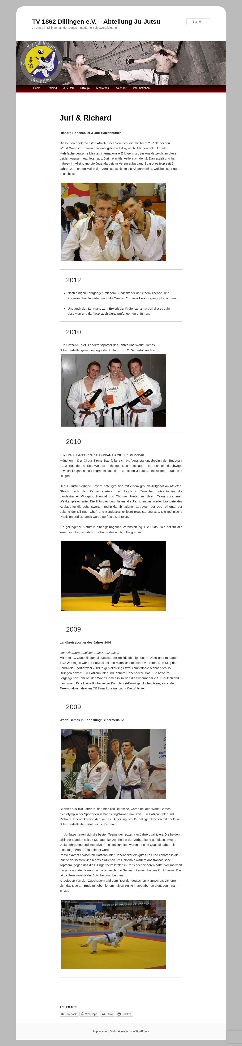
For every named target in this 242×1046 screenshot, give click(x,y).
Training (52, 88)
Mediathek (102, 88)
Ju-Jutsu (68, 88)
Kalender (121, 88)
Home (36, 88)
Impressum (100, 1031)
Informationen (141, 88)
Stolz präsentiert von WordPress (129, 1031)
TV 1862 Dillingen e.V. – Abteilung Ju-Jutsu (96, 21)
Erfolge (85, 88)
